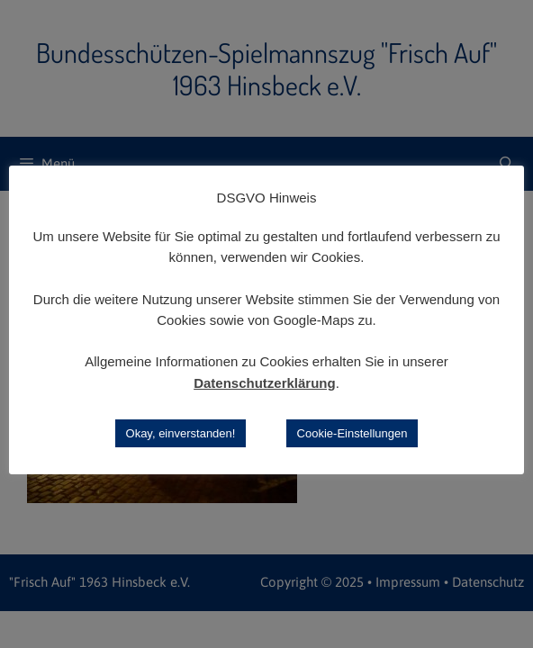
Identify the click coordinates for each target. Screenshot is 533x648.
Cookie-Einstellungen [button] (352, 433)
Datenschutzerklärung (265, 383)
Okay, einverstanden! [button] (181, 433)
